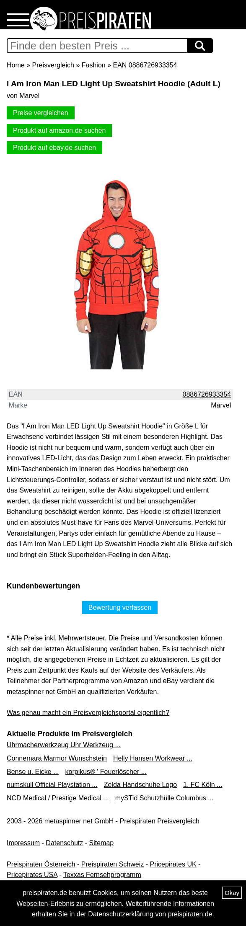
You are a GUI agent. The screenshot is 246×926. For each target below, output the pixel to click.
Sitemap (101, 842)
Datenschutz (64, 842)
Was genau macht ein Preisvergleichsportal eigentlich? (88, 712)
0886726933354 (207, 394)
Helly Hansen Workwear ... (152, 758)
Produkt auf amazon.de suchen (59, 130)
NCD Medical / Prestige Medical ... (58, 798)
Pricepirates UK (173, 864)
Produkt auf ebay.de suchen (54, 147)
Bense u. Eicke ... (33, 771)
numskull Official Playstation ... (52, 784)
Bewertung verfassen (119, 607)
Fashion (94, 65)
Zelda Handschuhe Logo (140, 784)
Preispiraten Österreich (41, 864)
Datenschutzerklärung (120, 914)
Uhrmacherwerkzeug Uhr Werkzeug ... (64, 744)
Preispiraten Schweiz (112, 864)
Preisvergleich (53, 65)
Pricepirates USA (32, 874)
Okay (232, 892)
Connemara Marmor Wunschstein (57, 758)
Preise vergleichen (40, 112)
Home (16, 65)
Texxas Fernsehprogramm (102, 874)
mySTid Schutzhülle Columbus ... (164, 798)
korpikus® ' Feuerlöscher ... (106, 771)
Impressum (23, 842)
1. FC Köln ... (202, 784)
